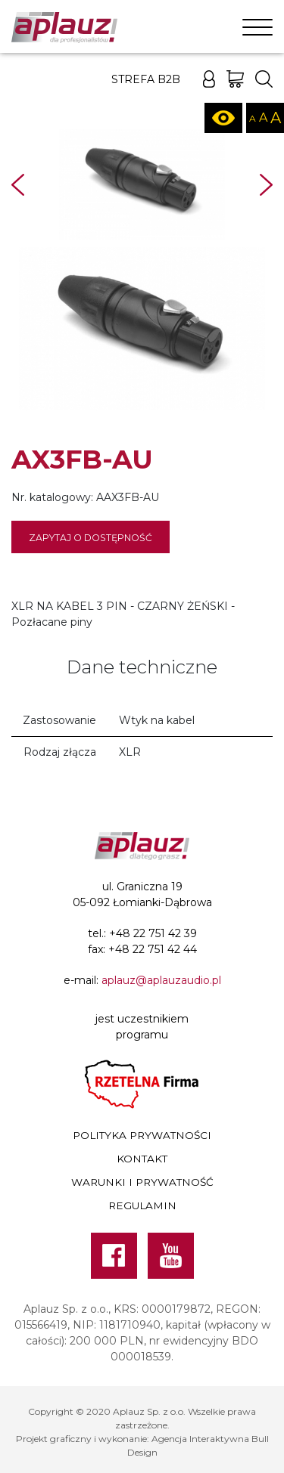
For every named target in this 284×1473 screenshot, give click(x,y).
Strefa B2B (145, 79)
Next (266, 185)
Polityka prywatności (142, 1135)
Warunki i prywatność (142, 1182)
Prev (17, 185)
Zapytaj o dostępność (90, 537)
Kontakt (142, 1159)
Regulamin (142, 1205)
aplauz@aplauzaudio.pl (161, 980)
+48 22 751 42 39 (153, 933)
